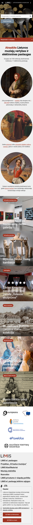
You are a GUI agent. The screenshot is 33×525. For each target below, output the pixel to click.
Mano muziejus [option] (8, 305)
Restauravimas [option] (8, 340)
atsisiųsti (9, 144)
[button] (16, 40)
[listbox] (10, 200)
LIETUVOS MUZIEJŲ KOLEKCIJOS (21, 2)
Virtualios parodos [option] (9, 235)
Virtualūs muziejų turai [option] (10, 200)
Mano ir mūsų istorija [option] (10, 375)
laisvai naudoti (9, 188)
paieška (17, 100)
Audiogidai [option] (7, 270)
